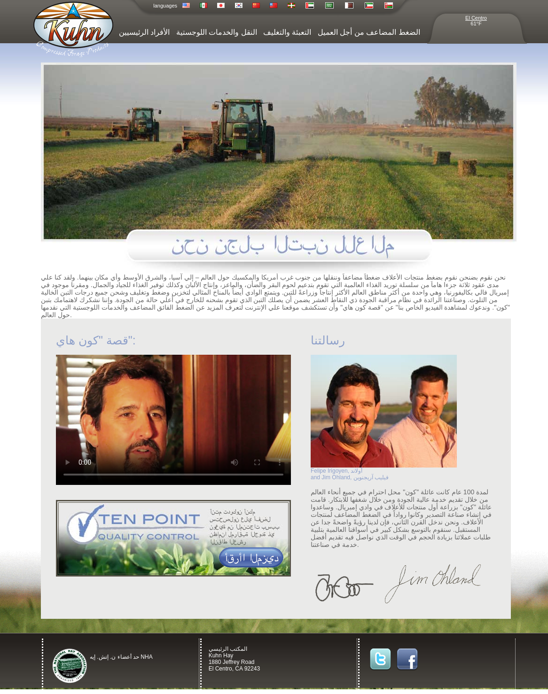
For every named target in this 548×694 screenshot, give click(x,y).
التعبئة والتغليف (287, 32)
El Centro (476, 18)
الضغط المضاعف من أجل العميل (369, 32)
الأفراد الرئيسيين (144, 32)
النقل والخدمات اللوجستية (216, 32)
